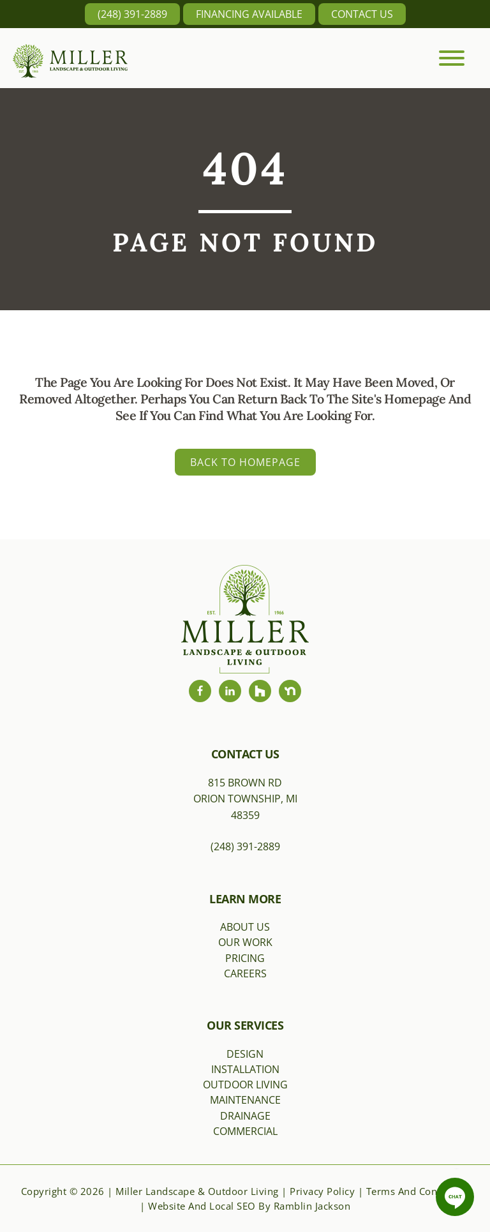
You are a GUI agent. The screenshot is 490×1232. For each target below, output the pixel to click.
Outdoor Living (245, 1085)
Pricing (245, 958)
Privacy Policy (322, 1191)
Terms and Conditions (418, 1191)
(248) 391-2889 (132, 14)
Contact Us (362, 14)
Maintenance (245, 1100)
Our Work (245, 942)
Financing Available (249, 14)
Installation (245, 1069)
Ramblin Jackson (312, 1205)
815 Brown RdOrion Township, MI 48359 (245, 799)
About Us (245, 927)
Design (245, 1054)
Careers (245, 973)
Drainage (245, 1116)
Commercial (245, 1131)
